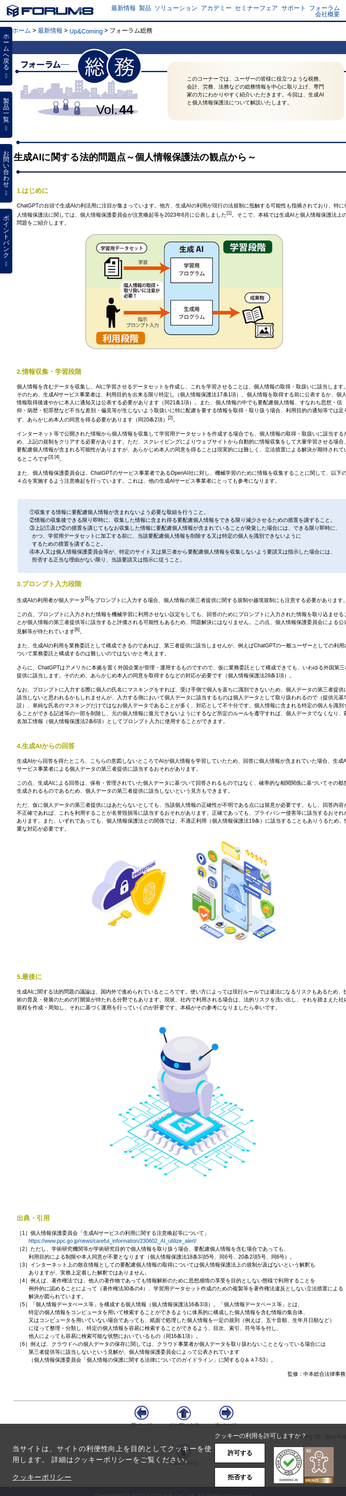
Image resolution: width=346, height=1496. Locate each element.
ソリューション (175, 8)
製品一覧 (6, 114)
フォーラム (324, 8)
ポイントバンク (6, 240)
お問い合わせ (6, 173)
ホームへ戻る (6, 56)
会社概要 (327, 14)
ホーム (21, 30)
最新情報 (123, 8)
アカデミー (216, 8)
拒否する (240, 1477)
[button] (304, 1465)
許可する (240, 1452)
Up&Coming (85, 31)
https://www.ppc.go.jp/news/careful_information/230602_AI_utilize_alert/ (113, 1241)
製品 (145, 8)
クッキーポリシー (41, 1477)
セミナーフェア (256, 8)
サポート (293, 8)
